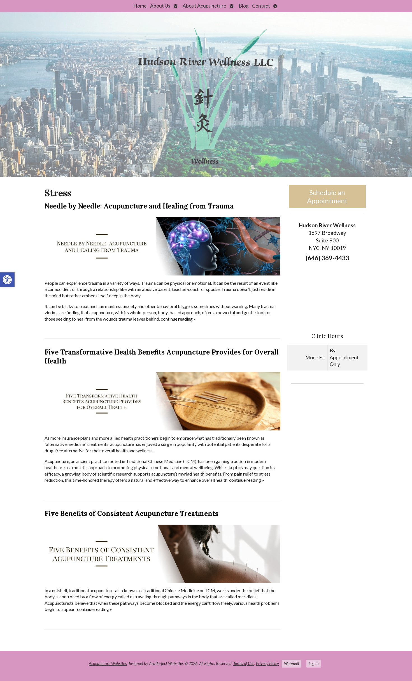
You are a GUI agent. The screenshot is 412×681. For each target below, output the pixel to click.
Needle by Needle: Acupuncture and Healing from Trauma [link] (139, 206)
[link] (7, 279)
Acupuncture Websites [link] (108, 663)
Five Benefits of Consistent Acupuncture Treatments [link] (131, 513)
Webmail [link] (291, 663)
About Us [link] (160, 6)
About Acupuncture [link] (204, 6)
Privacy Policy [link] (267, 663)
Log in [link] (314, 663)
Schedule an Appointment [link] (327, 196)
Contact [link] (261, 6)
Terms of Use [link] (243, 663)
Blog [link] (244, 6)
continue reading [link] (178, 318)
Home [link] (140, 6)
